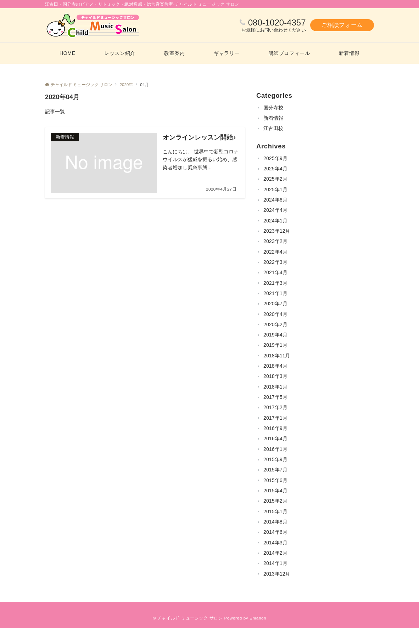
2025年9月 (275, 158)
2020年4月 (275, 314)
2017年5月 (275, 397)
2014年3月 (275, 542)
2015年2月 (275, 501)
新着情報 (273, 118)
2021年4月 (275, 272)
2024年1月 (275, 221)
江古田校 (273, 128)
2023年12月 (276, 231)
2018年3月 (275, 376)
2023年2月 (275, 241)
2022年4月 (275, 252)
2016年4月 (275, 438)
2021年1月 (275, 293)
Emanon (258, 618)
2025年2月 (275, 179)
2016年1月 (275, 449)
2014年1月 (275, 563)
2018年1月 (275, 387)
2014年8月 (275, 522)
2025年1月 (275, 189)
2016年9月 (275, 428)
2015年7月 (275, 470)
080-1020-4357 (277, 22)
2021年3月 (275, 283)
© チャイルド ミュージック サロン (188, 618)
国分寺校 (273, 108)
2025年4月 (275, 168)
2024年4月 (275, 210)
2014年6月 (275, 532)
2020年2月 (275, 324)
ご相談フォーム (342, 25)
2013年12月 (276, 574)
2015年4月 (275, 490)
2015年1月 (275, 511)
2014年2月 (275, 553)
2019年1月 (275, 345)
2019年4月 (275, 335)
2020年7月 (275, 303)
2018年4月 (275, 366)
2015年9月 (275, 459)
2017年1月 (275, 418)
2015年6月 (275, 480)
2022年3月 (275, 262)
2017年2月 (275, 407)
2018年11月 (276, 355)
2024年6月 (275, 200)
